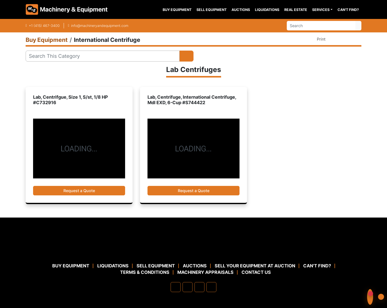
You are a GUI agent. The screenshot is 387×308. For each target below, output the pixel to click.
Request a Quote (79, 190)
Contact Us (256, 272)
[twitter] (199, 287)
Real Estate (295, 9)
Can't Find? (348, 9)
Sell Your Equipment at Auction (255, 265)
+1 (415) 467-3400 (44, 25)
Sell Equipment (211, 9)
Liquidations (267, 9)
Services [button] (321, 9)
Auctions (241, 9)
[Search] (321, 25)
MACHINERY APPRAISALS (205, 272)
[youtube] (211, 287)
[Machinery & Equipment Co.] (193, 250)
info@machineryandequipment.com (99, 25)
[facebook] (176, 287)
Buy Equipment (177, 9)
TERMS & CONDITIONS (144, 272)
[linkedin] (188, 287)
